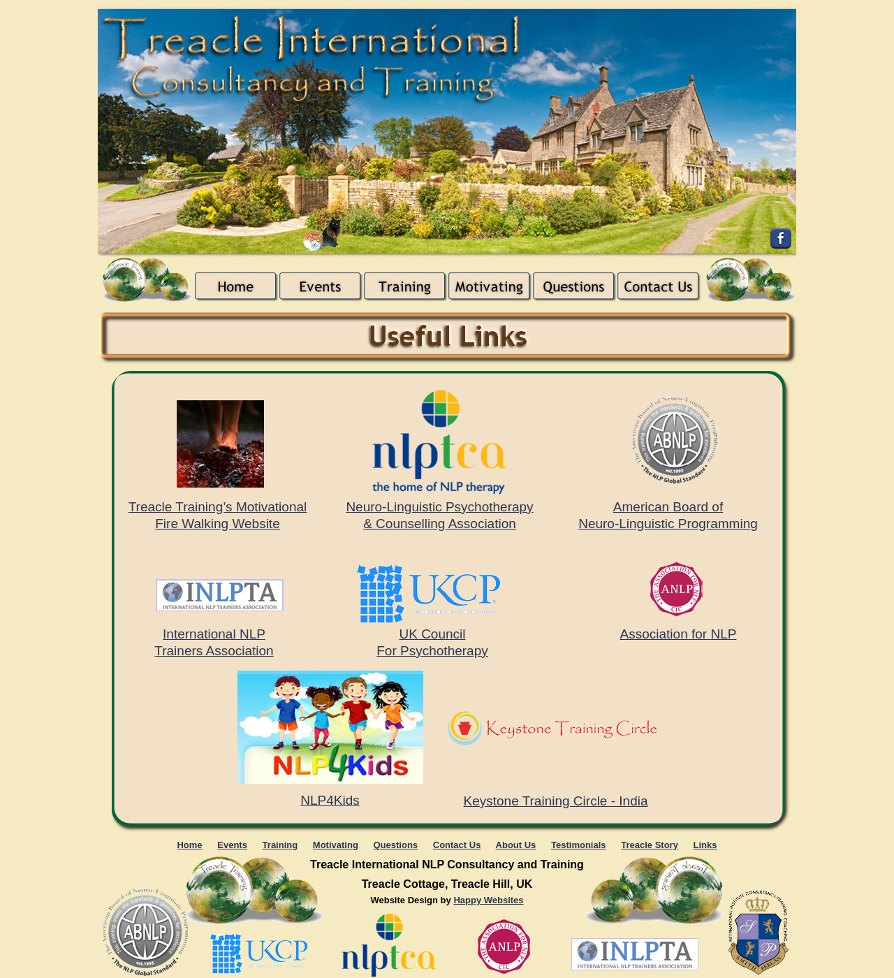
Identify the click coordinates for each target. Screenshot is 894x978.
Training (280, 845)
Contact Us (457, 845)
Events (232, 845)
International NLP (214, 634)
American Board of (668, 506)
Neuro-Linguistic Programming (668, 523)
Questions (396, 845)
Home (189, 845)
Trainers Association (213, 650)
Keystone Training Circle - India (555, 801)
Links (705, 845)
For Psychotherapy (432, 650)
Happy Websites (488, 900)
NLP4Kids (330, 800)
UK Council (432, 634)
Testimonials (578, 845)
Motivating (335, 845)
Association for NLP (678, 634)
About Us (516, 845)
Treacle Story (649, 845)
